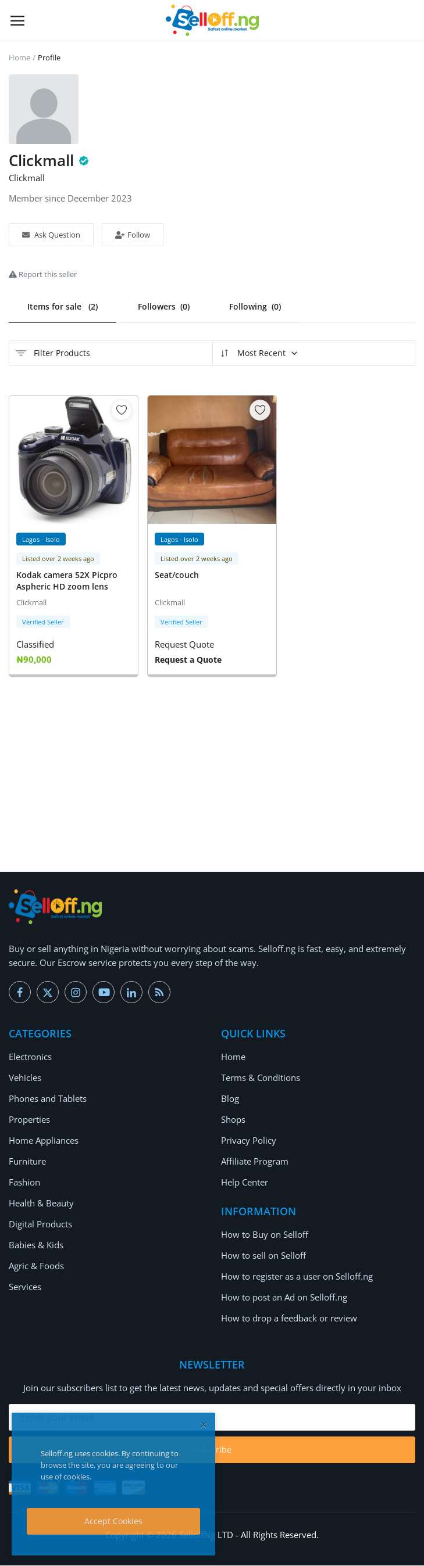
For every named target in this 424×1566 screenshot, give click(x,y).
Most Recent (258, 354)
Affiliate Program (254, 1162)
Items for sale (62, 306)
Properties (29, 1120)
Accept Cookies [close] (113, 1521)
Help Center (244, 1182)
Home (19, 57)
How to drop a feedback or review (289, 1318)
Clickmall (31, 603)
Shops (233, 1120)
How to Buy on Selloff (264, 1235)
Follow (132, 234)
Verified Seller (43, 622)
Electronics (30, 1057)
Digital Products (40, 1224)
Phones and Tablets (48, 1099)
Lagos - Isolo (41, 540)
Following (256, 306)
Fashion (24, 1182)
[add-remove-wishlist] (121, 410)
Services (25, 1287)
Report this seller (43, 274)
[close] (203, 1424)
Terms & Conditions (260, 1078)
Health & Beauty (41, 1203)
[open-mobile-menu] (17, 20)
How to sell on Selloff (263, 1256)
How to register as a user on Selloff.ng (297, 1277)
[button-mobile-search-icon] (407, 20)
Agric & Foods (36, 1266)
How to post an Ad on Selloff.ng (284, 1297)
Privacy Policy (248, 1141)
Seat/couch (177, 575)
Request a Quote (188, 660)
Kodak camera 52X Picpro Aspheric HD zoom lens (66, 581)
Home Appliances (44, 1141)
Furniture (27, 1162)
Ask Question (51, 234)
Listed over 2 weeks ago (58, 559)
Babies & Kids (36, 1245)
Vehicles (25, 1078)
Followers (164, 306)
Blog (230, 1099)
